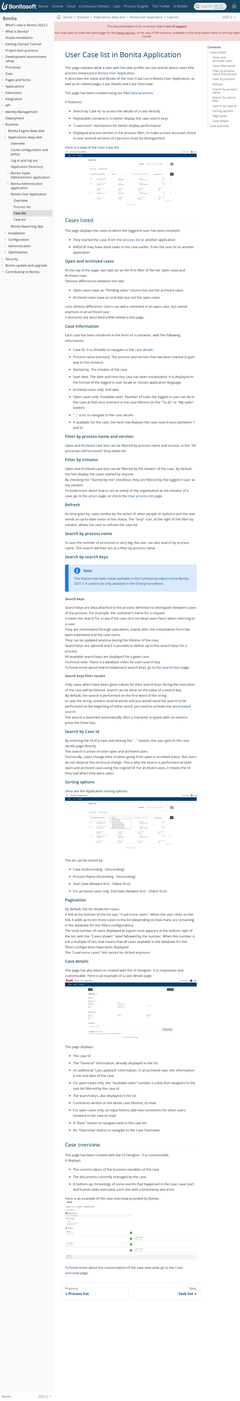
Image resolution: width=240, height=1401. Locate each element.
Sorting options (223, 111)
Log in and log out (24, 160)
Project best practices (21, 50)
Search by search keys (224, 99)
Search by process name (225, 91)
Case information (224, 66)
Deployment (14, 118)
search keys (171, 667)
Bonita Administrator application (27, 185)
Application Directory (27, 166)
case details (144, 349)
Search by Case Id (224, 106)
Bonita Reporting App (27, 226)
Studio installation (19, 37)
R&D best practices (138, 93)
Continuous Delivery (94, 6)
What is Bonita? (17, 31)
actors (93, 496)
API (7, 105)
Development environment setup (25, 58)
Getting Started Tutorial (23, 44)
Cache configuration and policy (29, 152)
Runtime (11, 124)
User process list (141, 496)
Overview (18, 143)
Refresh (218, 84)
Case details (221, 121)
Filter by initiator (224, 79)
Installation (16, 233)
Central (57, 6)
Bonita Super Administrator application (30, 175)
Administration (19, 246)
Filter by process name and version (225, 72)
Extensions (13, 93)
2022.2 (227, 17)
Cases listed (218, 52)
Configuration (18, 239)
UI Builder (180, 6)
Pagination (220, 116)
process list (131, 239)
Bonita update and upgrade (26, 265)
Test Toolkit (161, 6)
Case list (20, 213)
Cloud (71, 6)
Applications (14, 86)
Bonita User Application (29, 194)
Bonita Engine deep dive (26, 131)
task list (171, 247)
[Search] (210, 6)
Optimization (18, 252)
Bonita (43, 6)
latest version (126, 33)
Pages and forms (18, 80)
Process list (22, 207)
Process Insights (136, 6)
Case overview (219, 126)
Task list (20, 219)
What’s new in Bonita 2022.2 (26, 25)
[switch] (234, 6)
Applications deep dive (25, 137)
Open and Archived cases (223, 59)
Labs (116, 6)
